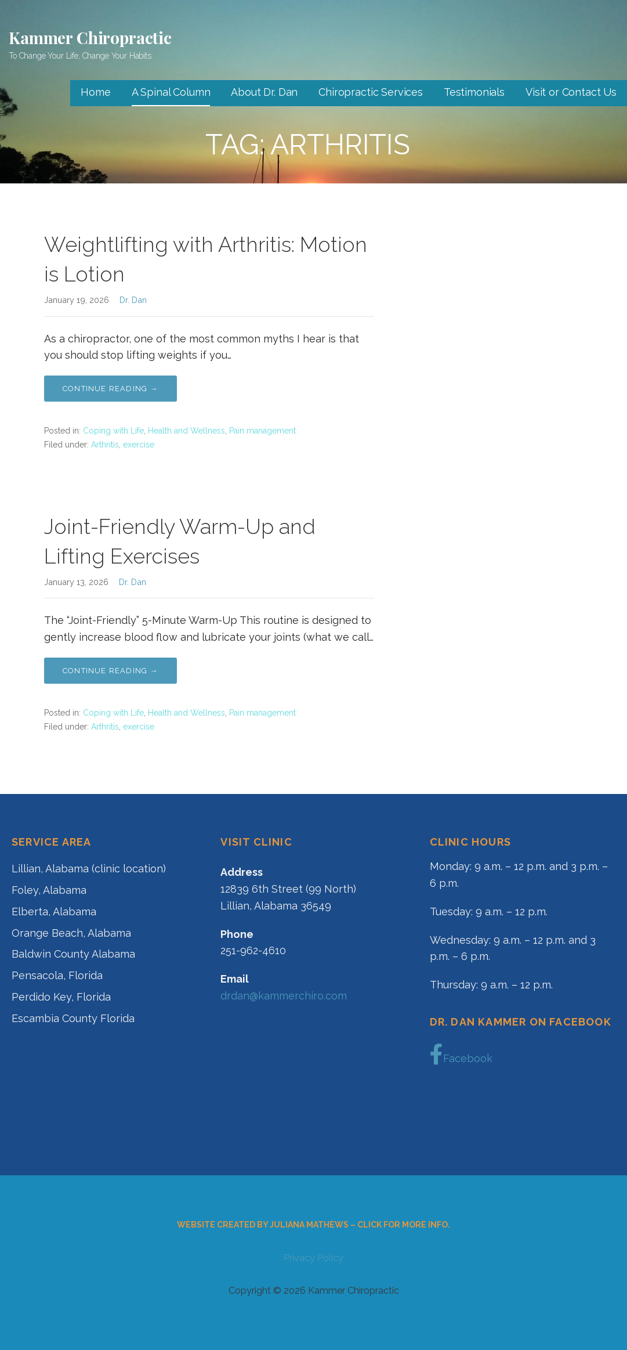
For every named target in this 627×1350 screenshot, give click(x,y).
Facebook (461, 1054)
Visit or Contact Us (571, 92)
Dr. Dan (133, 300)
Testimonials (474, 92)
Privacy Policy (313, 1258)
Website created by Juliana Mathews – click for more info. (313, 1224)
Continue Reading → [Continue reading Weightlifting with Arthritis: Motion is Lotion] (110, 388)
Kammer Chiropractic (90, 37)
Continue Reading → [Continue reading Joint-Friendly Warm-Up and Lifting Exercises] (110, 670)
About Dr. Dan (264, 92)
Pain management (262, 430)
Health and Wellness (186, 430)
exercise (138, 444)
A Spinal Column (171, 92)
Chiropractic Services (370, 92)
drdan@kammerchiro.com (283, 996)
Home (95, 92)
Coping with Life (113, 430)
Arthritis (105, 444)
